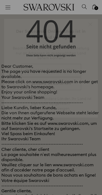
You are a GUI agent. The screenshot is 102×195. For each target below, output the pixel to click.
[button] (90, 24)
